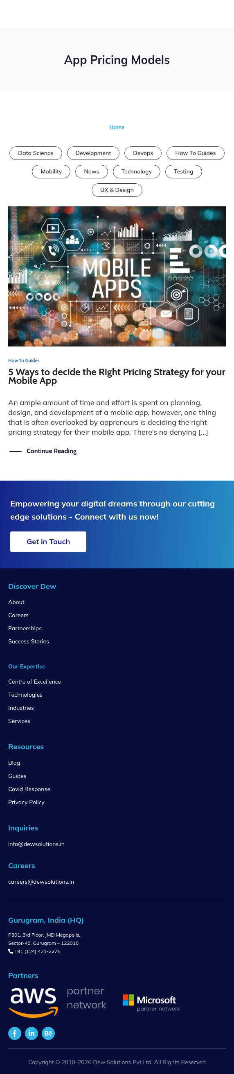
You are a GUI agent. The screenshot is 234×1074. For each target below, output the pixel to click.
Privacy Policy (26, 802)
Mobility (51, 171)
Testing (183, 171)
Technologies (25, 694)
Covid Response (29, 789)
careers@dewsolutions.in (41, 881)
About (16, 602)
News (91, 171)
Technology (137, 171)
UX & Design (117, 190)
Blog (14, 762)
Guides (17, 776)
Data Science (35, 153)
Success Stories (28, 641)
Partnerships (25, 628)
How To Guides (195, 153)
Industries (21, 707)
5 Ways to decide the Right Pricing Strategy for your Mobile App (116, 376)
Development (93, 153)
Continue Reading (51, 450)
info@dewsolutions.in (36, 844)
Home (116, 127)
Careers (18, 615)
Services (19, 721)
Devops (143, 153)
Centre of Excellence (34, 681)
